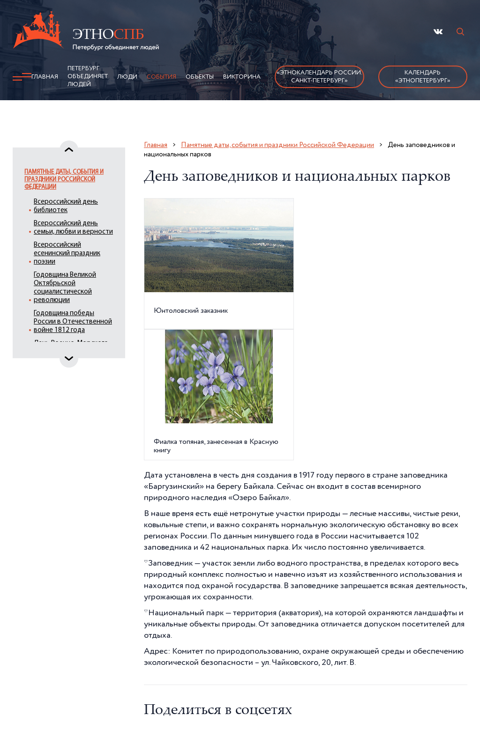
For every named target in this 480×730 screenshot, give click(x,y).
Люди (127, 77)
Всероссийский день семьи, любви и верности (73, 228)
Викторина (242, 77)
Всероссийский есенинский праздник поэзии (67, 253)
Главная (44, 77)
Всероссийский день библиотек (66, 206)
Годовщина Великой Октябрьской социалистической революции (65, 288)
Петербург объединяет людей (88, 77)
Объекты (200, 77)
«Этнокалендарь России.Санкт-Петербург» (319, 77)
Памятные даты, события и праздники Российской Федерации (64, 179)
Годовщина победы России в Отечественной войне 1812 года (73, 322)
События (161, 77)
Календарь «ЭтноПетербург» (422, 77)
